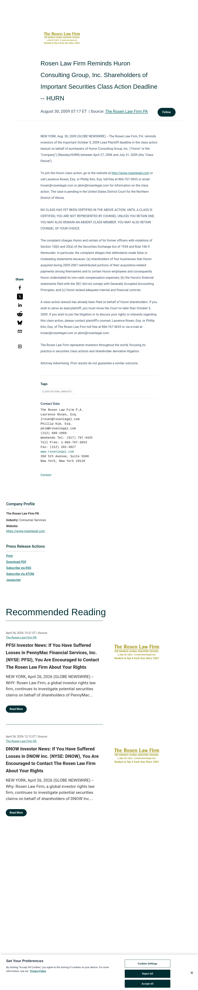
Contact (46, 475)
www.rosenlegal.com (57, 452)
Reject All (147, 977)
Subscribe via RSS (18, 568)
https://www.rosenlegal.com (25, 531)
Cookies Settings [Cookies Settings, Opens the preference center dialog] (147, 967)
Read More (16, 709)
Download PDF (16, 562)
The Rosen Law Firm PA (126, 111)
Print (9, 556)
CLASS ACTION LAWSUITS (57, 391)
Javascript (13, 580)
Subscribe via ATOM (20, 574)
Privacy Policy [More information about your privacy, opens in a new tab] (38, 974)
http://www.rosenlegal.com (130, 173)
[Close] (192, 976)
